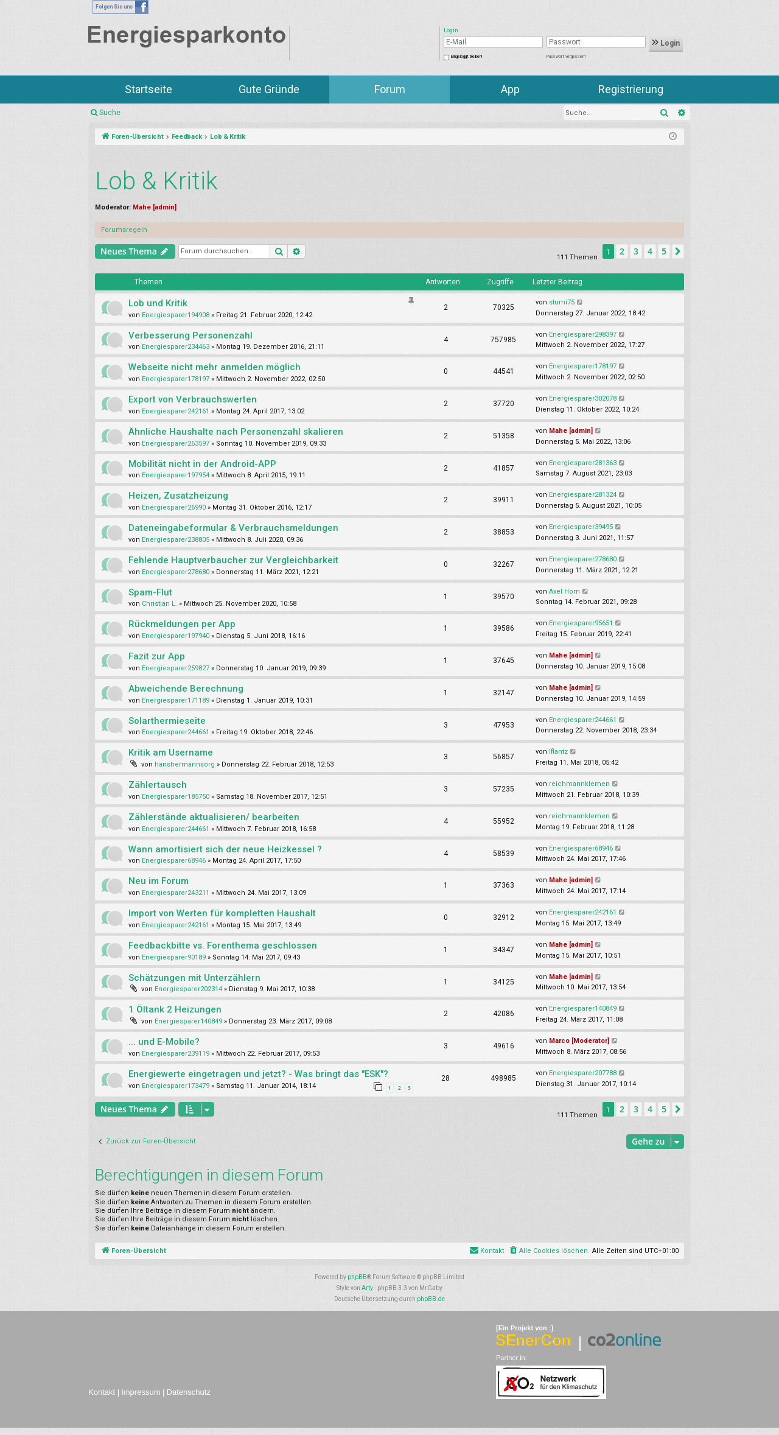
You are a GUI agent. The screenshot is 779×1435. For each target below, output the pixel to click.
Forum (389, 89)
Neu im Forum (158, 880)
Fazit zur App (156, 656)
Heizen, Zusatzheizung (178, 495)
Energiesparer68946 (174, 861)
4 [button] (650, 251)
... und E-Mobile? (164, 1041)
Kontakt (101, 1392)
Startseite (148, 89)
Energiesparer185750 (175, 797)
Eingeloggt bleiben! (466, 56)
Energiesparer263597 (175, 443)
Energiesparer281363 (583, 463)
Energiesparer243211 (175, 893)
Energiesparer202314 (188, 989)
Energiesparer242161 (175, 411)
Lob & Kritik (156, 181)
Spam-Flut (150, 592)
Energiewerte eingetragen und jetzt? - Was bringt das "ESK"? (258, 1073)
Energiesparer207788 (583, 1073)
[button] (678, 251)
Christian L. (159, 604)
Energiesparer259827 (175, 668)
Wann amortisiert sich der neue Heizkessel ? (225, 849)
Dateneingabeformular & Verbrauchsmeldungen (233, 527)
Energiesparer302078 (583, 398)
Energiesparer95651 (581, 623)
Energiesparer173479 (175, 1086)
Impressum (140, 1392)
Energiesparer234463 (175, 347)
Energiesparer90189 (174, 957)
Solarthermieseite (167, 720)
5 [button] (664, 251)
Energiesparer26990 (174, 507)
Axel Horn (564, 591)
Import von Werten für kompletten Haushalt (222, 913)
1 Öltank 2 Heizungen (175, 1009)
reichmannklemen (579, 784)
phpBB (357, 1277)
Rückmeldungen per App (182, 624)
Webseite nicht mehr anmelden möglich (214, 367)
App (510, 89)
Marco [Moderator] (579, 1041)
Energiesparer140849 (188, 1021)
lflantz (558, 752)
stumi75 (562, 302)
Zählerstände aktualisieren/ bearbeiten (213, 817)
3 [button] (636, 251)
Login (666, 43)
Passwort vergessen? (566, 56)
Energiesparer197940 (175, 636)
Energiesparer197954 (175, 475)
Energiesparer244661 (175, 732)
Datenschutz (189, 1392)
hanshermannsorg (185, 764)
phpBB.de (431, 1299)
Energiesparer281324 (583, 495)
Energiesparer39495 (581, 527)
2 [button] (622, 251)
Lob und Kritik (157, 303)
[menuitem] (548, 1251)
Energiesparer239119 (175, 1054)
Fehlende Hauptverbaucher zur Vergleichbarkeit (233, 560)
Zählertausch (157, 784)
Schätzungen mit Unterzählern (194, 977)
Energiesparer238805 (175, 540)
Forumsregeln (124, 230)
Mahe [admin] (154, 207)
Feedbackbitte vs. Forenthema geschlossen (222, 945)
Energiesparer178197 (175, 379)
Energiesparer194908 (175, 315)
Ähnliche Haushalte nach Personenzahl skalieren (235, 431)
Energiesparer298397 (583, 335)
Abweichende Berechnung (185, 688)
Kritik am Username (170, 752)
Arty (367, 1288)
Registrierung (630, 89)
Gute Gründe (269, 89)
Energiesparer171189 (175, 700)
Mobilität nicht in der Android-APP (202, 463)
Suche (110, 112)
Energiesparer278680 (175, 572)
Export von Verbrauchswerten (192, 399)
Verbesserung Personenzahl (190, 335)
